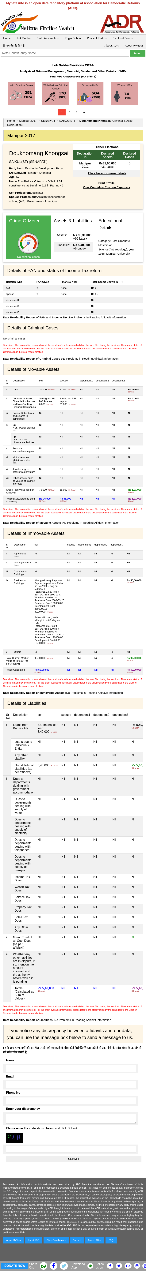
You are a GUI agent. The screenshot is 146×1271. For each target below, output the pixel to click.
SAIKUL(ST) (67, 120)
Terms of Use (95, 1240)
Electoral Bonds (123, 38)
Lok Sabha (24, 38)
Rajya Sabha (73, 38)
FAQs (111, 1240)
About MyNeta (134, 45)
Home (7, 38)
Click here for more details (107, 173)
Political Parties (97, 38)
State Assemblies (48, 38)
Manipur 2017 (28, 120)
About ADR (112, 45)
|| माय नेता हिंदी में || (14, 45)
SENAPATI (48, 120)
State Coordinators (56, 1240)
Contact (77, 1240)
